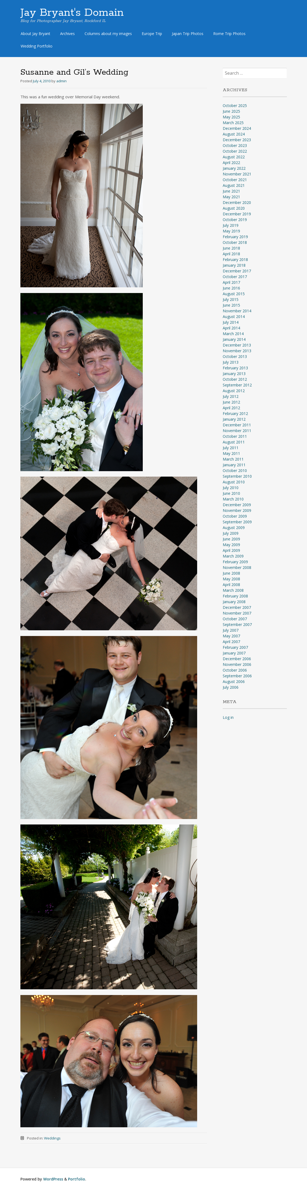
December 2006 (237, 658)
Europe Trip (152, 33)
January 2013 (234, 373)
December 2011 (237, 424)
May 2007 (231, 635)
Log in (228, 717)
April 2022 (231, 162)
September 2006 (237, 675)
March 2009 (233, 556)
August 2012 (234, 390)
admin (61, 80)
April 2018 (231, 253)
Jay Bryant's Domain (72, 13)
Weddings (52, 1138)
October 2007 (235, 618)
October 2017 (235, 276)
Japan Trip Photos (187, 33)
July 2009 (230, 533)
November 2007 (237, 613)
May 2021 (231, 196)
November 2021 (237, 174)
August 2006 (234, 681)
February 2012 (235, 413)
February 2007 (235, 647)
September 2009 (237, 521)
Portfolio (76, 1179)
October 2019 (235, 219)
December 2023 (237, 139)
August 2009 (234, 527)
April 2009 (231, 550)
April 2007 (231, 641)
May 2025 (231, 116)
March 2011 (233, 459)
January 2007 (234, 653)
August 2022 (234, 156)
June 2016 (231, 288)
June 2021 (231, 191)
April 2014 (231, 327)
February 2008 (235, 596)
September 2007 (237, 624)
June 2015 (231, 305)
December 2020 (237, 202)
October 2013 (235, 356)
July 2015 (230, 299)
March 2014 (233, 333)
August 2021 (234, 185)
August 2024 (234, 134)
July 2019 (230, 225)
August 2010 (234, 481)
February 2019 (235, 236)
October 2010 (235, 470)
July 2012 (230, 396)
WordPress (53, 1179)
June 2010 (231, 493)
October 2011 (235, 436)
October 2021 (235, 179)
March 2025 (233, 122)
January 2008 (234, 601)
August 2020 (234, 208)
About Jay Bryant (35, 33)
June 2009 (231, 539)
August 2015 (234, 293)
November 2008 (237, 567)
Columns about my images (108, 33)
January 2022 (234, 168)
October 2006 (235, 670)
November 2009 (237, 510)
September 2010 (237, 476)
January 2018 (234, 265)
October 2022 (235, 151)
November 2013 (237, 350)
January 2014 (234, 339)
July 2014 (230, 322)
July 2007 (230, 630)
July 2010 (230, 487)
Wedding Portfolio (36, 46)
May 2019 (231, 231)
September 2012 (237, 385)
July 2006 (230, 687)
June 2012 (231, 402)
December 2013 (237, 345)
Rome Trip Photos (229, 33)
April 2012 (231, 407)
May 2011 (231, 453)
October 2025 (235, 105)
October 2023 (235, 145)
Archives (67, 33)
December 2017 (237, 270)
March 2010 (233, 499)
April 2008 (231, 584)
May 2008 (231, 578)
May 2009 (231, 544)
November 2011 (237, 430)
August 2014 (234, 316)
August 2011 (234, 442)
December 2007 (237, 607)
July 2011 (230, 447)
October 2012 (235, 379)
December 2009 (237, 504)
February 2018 (235, 259)
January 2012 (234, 419)
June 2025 (231, 111)
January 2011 (234, 464)
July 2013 (230, 362)
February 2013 (235, 367)
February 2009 (235, 561)
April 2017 (231, 282)
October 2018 (235, 242)
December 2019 (237, 213)
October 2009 (235, 516)
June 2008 (231, 573)
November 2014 (237, 310)
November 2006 (237, 664)
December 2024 (237, 128)
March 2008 (233, 590)
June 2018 (231, 248)
